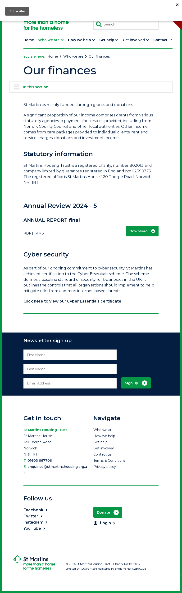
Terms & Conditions (109, 460)
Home (54, 56)
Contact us (102, 454)
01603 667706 (39, 460)
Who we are (75, 56)
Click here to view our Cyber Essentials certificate (72, 301)
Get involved (103, 448)
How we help (104, 436)
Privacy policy (104, 467)
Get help (100, 442)
